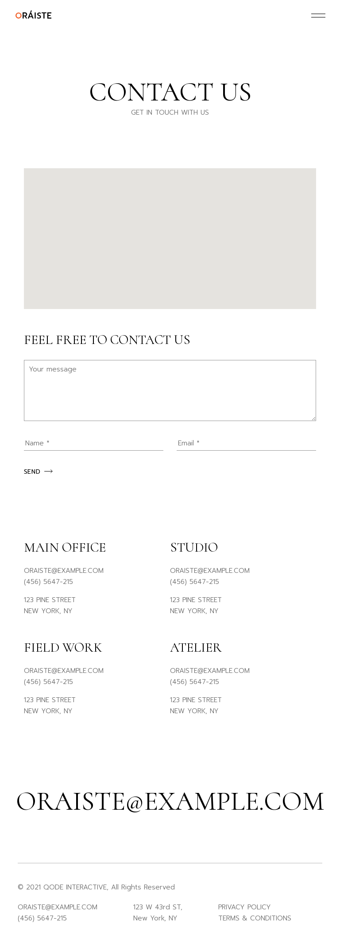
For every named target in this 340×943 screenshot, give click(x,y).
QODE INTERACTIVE (75, 887)
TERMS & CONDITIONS (254, 918)
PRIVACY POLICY (244, 907)
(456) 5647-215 (48, 582)
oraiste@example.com (170, 801)
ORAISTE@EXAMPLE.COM (64, 571)
